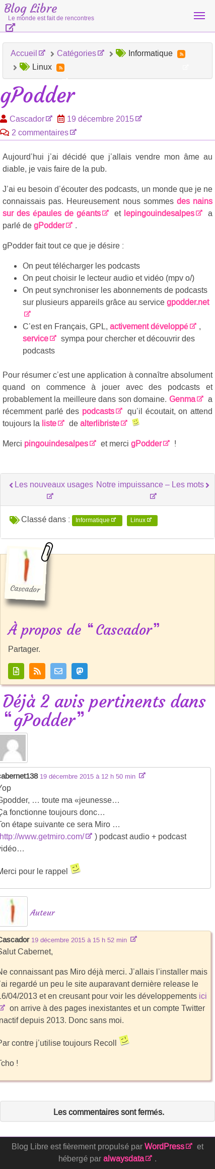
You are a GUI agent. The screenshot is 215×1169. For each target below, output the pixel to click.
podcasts (98, 411)
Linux (138, 520)
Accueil (24, 53)
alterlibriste (99, 423)
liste (49, 423)
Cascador (27, 119)
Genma (182, 399)
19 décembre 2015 (100, 119)
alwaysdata (123, 1158)
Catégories (76, 53)
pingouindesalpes (56, 443)
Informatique (93, 520)
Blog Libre (49, 11)
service (35, 338)
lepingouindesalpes (159, 213)
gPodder (49, 225)
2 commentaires (40, 132)
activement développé (149, 326)
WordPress (164, 1146)
